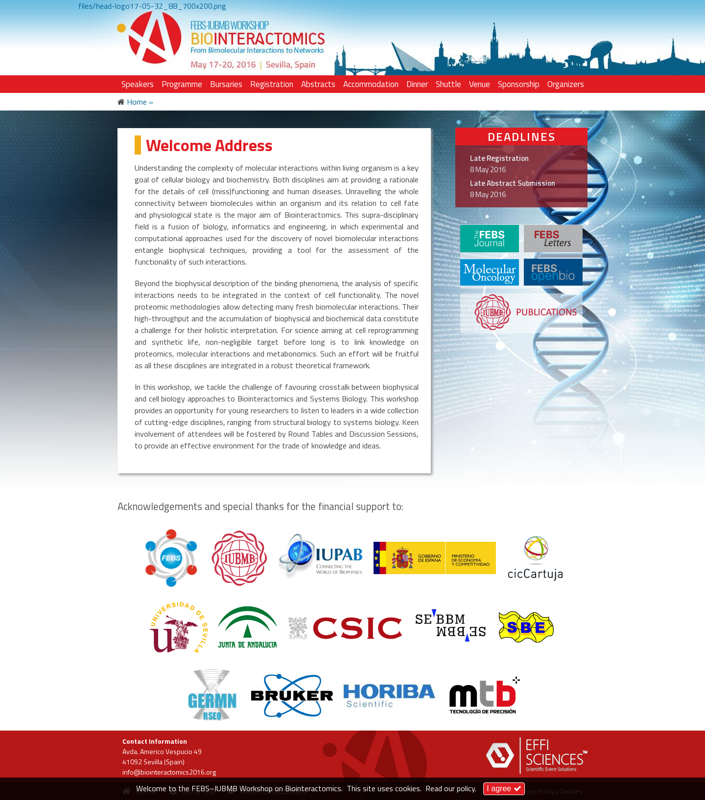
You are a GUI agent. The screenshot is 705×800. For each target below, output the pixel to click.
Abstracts (318, 84)
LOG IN (551, 20)
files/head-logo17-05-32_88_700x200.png (152, 6)
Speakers (137, 84)
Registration (271, 84)
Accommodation (371, 84)
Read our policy (450, 788)
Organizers (565, 84)
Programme (182, 84)
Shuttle (448, 84)
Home (137, 102)
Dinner (417, 84)
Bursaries (226, 84)
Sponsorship (519, 84)
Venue (479, 84)
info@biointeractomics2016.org (169, 772)
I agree (504, 788)
